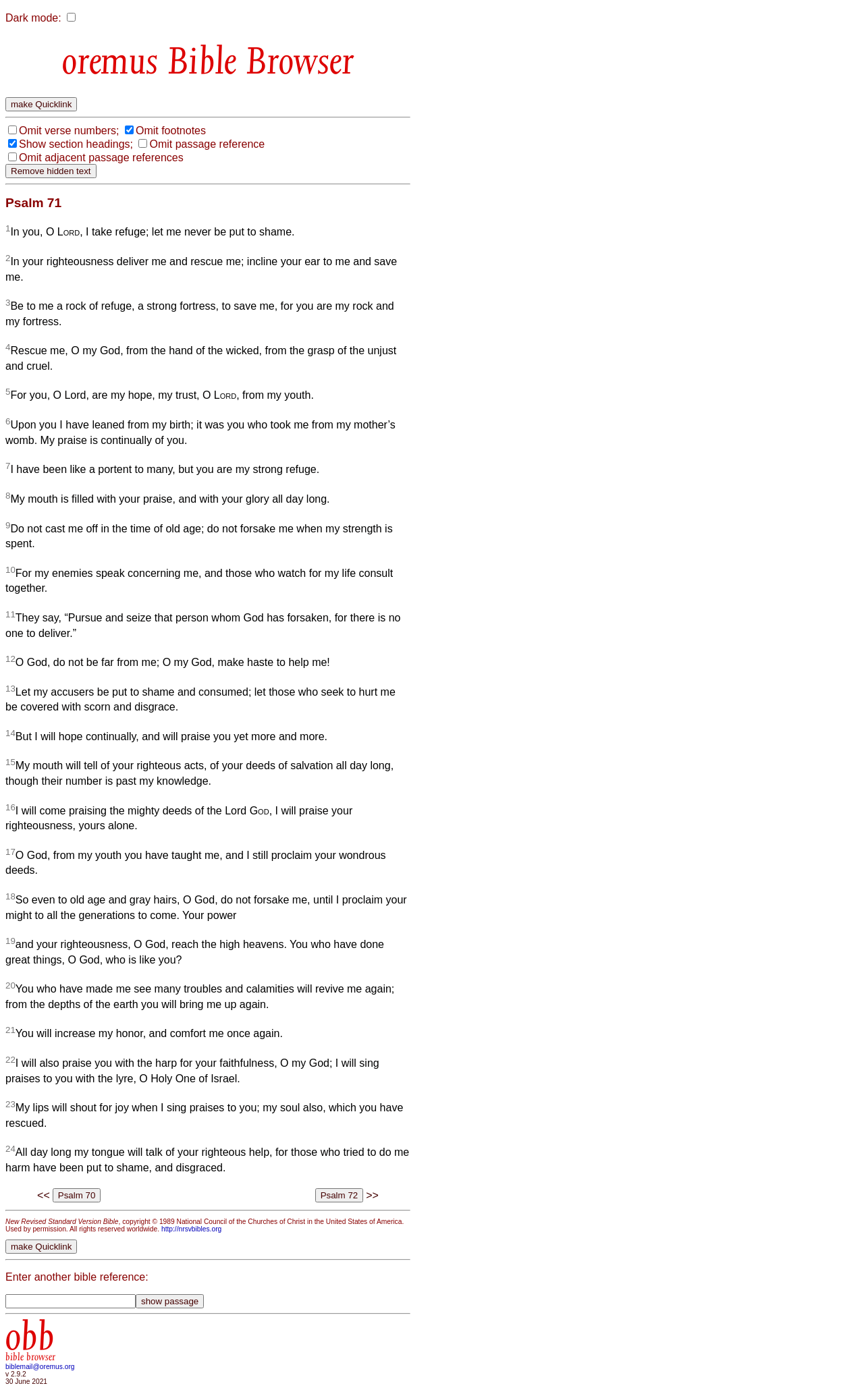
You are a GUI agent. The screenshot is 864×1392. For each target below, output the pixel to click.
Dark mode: (33, 18)
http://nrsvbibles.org (191, 1229)
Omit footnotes (171, 130)
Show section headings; (76, 144)
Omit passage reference (207, 144)
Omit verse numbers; (69, 130)
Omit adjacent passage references (101, 157)
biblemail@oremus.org (40, 1366)
